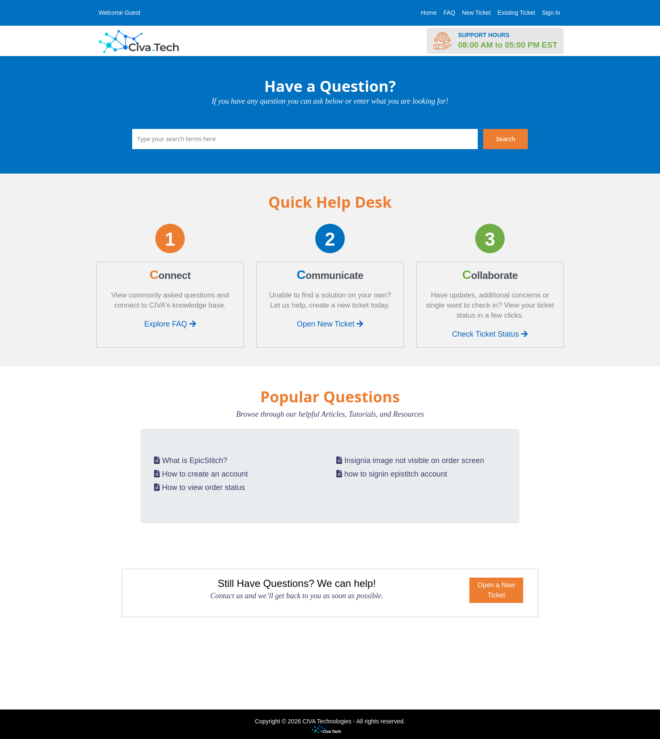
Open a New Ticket (496, 590)
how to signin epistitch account (391, 474)
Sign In (551, 12)
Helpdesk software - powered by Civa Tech (330, 730)
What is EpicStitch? (190, 460)
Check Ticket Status (490, 334)
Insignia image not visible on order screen (410, 460)
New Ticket (476, 12)
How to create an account (201, 474)
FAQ (449, 12)
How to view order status (199, 487)
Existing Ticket (516, 12)
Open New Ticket (330, 324)
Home (428, 12)
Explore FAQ (170, 324)
